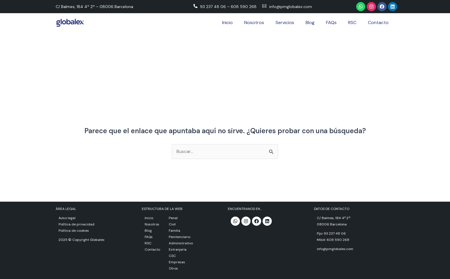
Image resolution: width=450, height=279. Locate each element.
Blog (310, 22)
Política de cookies (74, 230)
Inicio (227, 22)
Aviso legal (67, 218)
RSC (352, 22)
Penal (173, 218)
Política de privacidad (76, 224)
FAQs (331, 22)
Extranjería (178, 249)
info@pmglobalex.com (290, 6)
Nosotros (254, 22)
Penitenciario (179, 237)
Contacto (378, 22)
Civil (172, 224)
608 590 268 (244, 6)
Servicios (285, 22)
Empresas (177, 262)
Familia (174, 230)
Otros (173, 268)
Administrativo (181, 243)
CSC (172, 256)
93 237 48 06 (213, 6)
